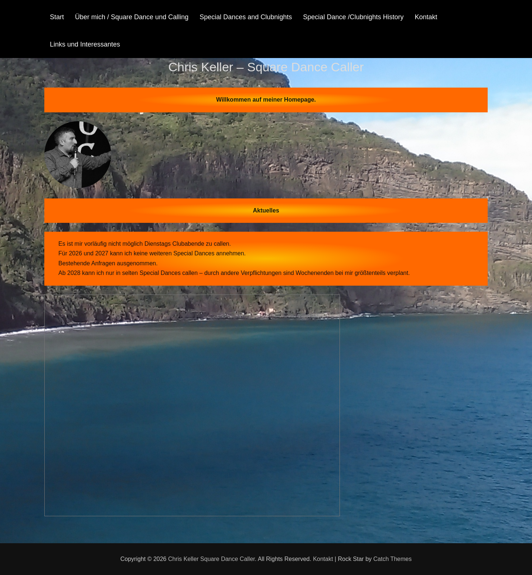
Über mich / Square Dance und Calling (131, 17)
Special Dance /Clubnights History (353, 17)
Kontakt (426, 17)
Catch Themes (392, 559)
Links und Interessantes (85, 44)
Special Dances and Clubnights (246, 17)
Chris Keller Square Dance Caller (211, 559)
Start (57, 17)
